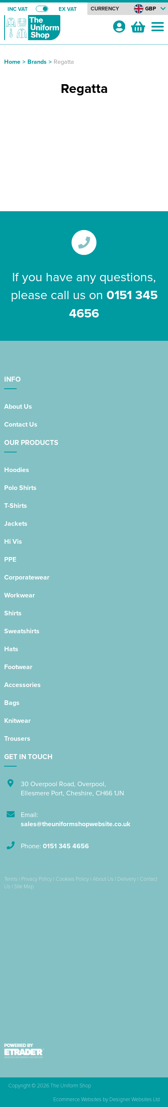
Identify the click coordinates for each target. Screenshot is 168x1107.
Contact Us (20, 424)
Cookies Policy (72, 878)
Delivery (126, 878)
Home (12, 61)
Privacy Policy (36, 878)
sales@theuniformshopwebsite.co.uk (76, 824)
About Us (18, 406)
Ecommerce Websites (77, 1099)
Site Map (24, 886)
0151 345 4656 (66, 846)
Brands (37, 61)
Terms (10, 878)
